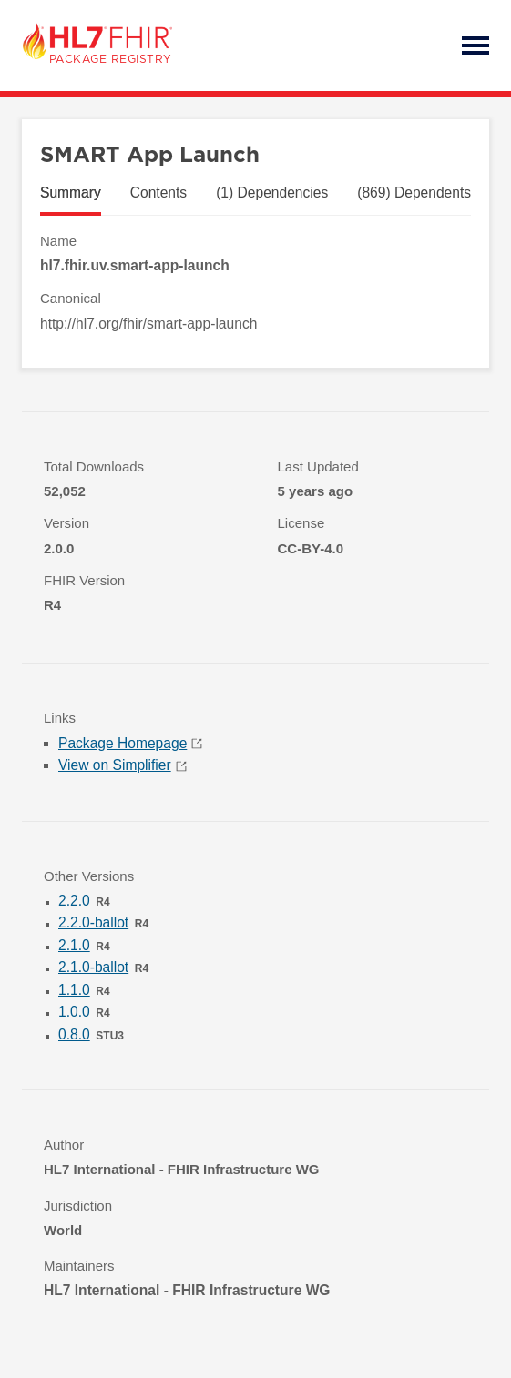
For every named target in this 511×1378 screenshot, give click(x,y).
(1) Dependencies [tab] (272, 192)
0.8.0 (74, 1034)
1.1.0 (74, 990)
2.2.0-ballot (93, 922)
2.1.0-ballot (93, 967)
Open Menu (475, 45)
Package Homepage (130, 743)
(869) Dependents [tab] (414, 192)
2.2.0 (74, 900)
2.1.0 (74, 945)
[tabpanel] (255, 282)
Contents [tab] (158, 192)
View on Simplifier (122, 765)
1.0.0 (74, 1011)
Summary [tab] (70, 192)
